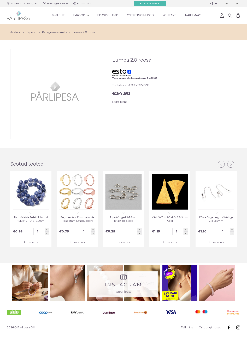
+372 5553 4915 (84, 3)
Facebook (229, 327)
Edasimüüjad (107, 15)
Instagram (238, 327)
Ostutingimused (140, 15)
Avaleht (58, 15)
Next (230, 164)
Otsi (230, 15)
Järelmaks (193, 15)
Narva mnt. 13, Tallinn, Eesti (24, 3)
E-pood (79, 15)
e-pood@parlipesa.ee (57, 3)
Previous (221, 164)
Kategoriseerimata (54, 32)
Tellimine (187, 327)
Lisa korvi (32, 242)
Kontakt (169, 15)
